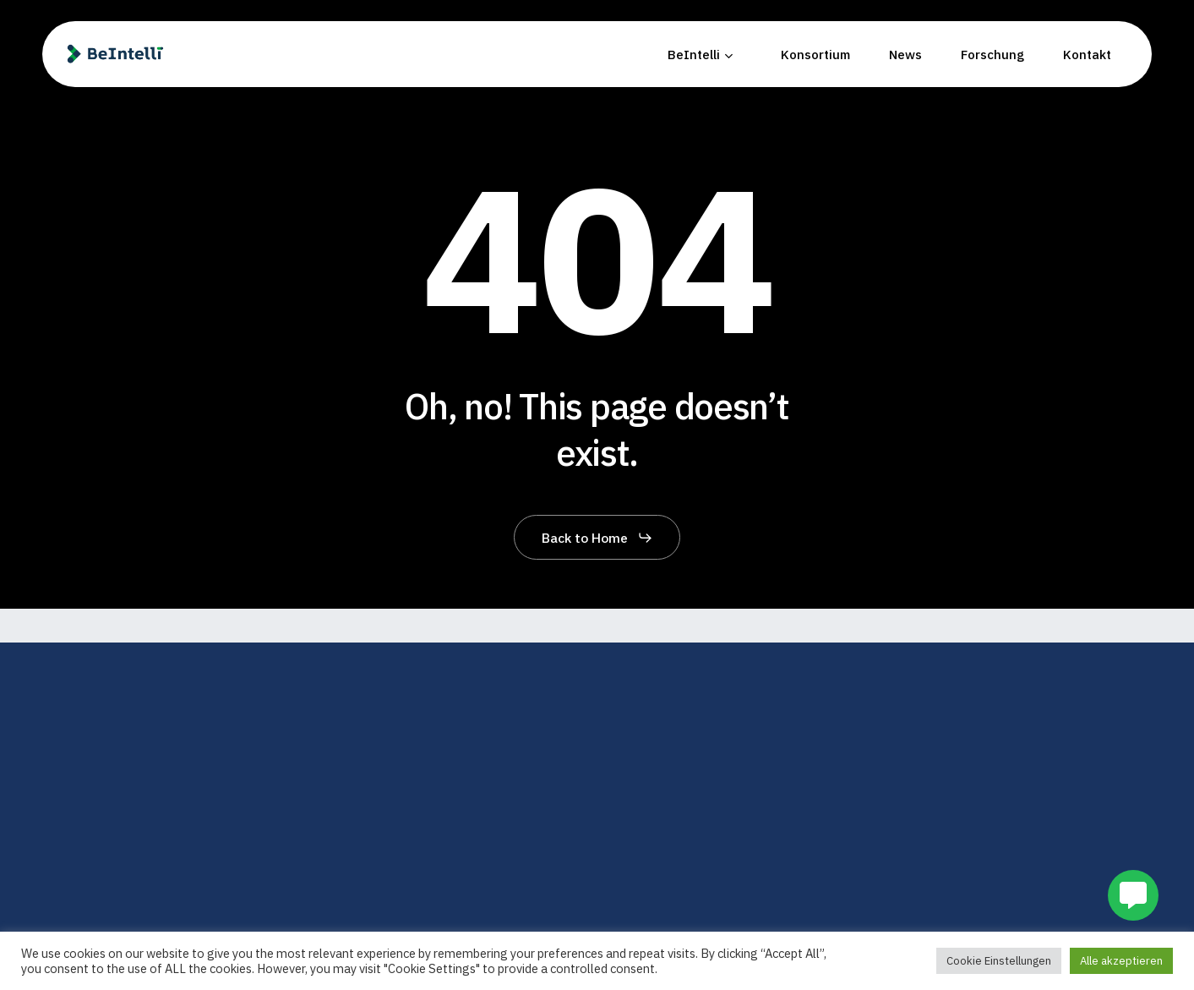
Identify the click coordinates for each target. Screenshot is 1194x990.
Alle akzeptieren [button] (1121, 961)
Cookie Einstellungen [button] (998, 961)
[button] (597, 537)
